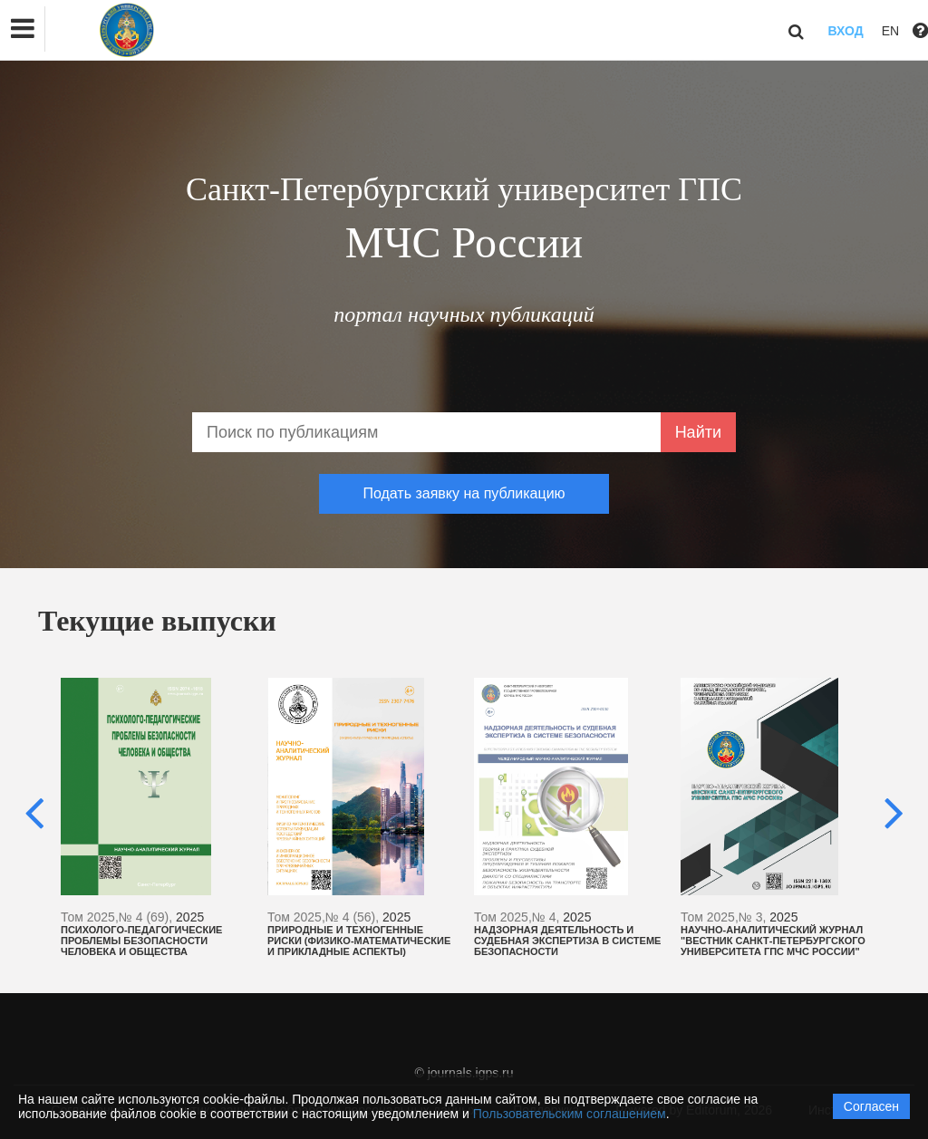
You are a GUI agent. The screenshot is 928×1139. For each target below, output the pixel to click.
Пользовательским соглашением (569, 1113)
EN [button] (890, 31)
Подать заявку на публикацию (463, 493)
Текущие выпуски (157, 620)
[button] (22, 29)
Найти (698, 432)
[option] (155, 817)
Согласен (871, 1106)
